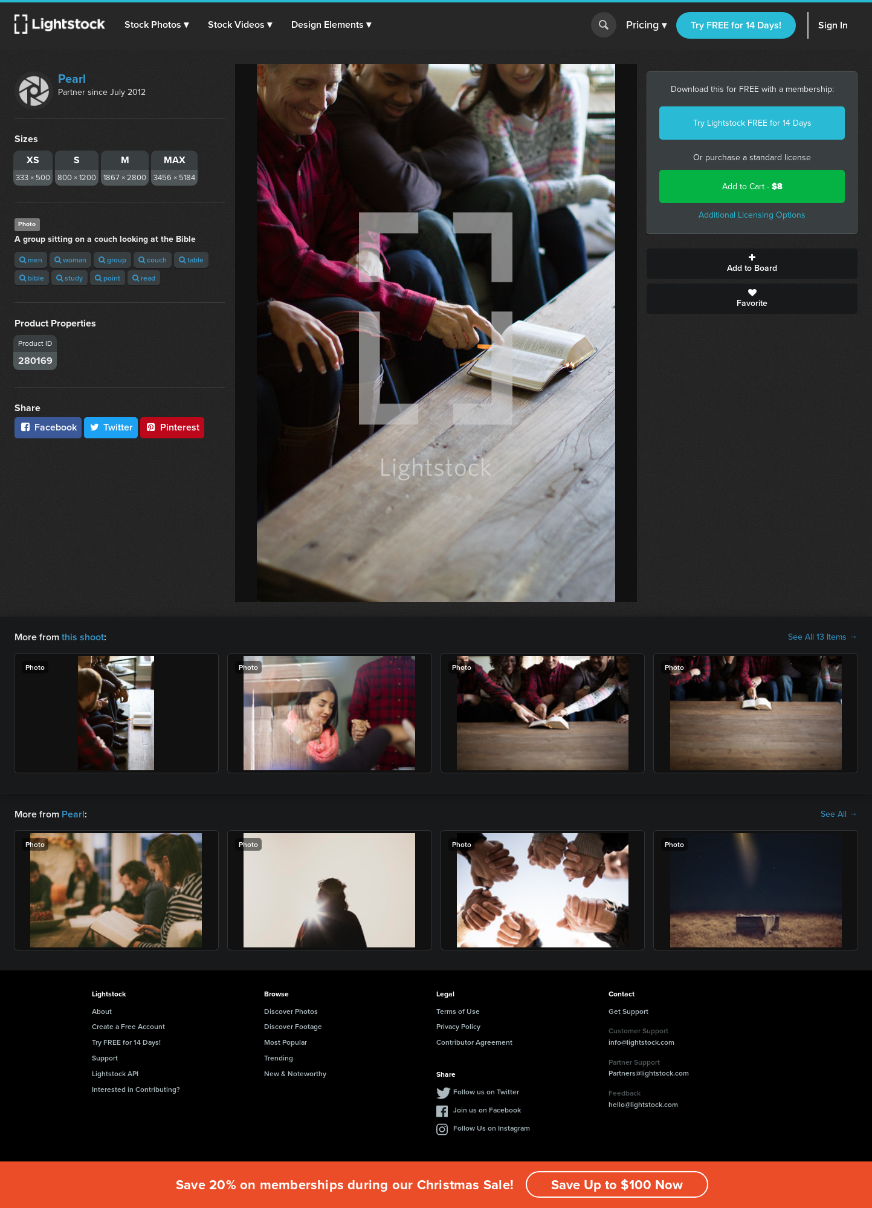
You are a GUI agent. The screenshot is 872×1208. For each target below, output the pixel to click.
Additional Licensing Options (752, 215)
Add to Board (752, 263)
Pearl (72, 79)
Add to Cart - (752, 186)
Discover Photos (291, 1011)
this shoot (83, 637)
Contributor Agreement (474, 1042)
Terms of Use (458, 1011)
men (30, 260)
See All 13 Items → (822, 637)
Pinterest (172, 427)
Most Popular (285, 1042)
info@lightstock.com (641, 1042)
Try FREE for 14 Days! (736, 25)
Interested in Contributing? (136, 1089)
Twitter (111, 427)
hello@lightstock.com (643, 1104)
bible (31, 278)
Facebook (48, 427)
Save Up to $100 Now (617, 1185)
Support (105, 1058)
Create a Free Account (128, 1026)
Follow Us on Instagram (491, 1128)
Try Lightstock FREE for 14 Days (752, 123)
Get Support (628, 1011)
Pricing (646, 25)
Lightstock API (115, 1073)
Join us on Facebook (487, 1110)
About (102, 1011)
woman (70, 260)
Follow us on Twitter (486, 1091)
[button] (156, 24)
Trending (278, 1058)
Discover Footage (293, 1026)
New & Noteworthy (295, 1073)
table (191, 260)
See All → (839, 814)
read (143, 278)
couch (152, 260)
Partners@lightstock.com (649, 1073)
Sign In (833, 25)
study (69, 278)
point (107, 278)
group (112, 260)
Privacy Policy (458, 1026)
